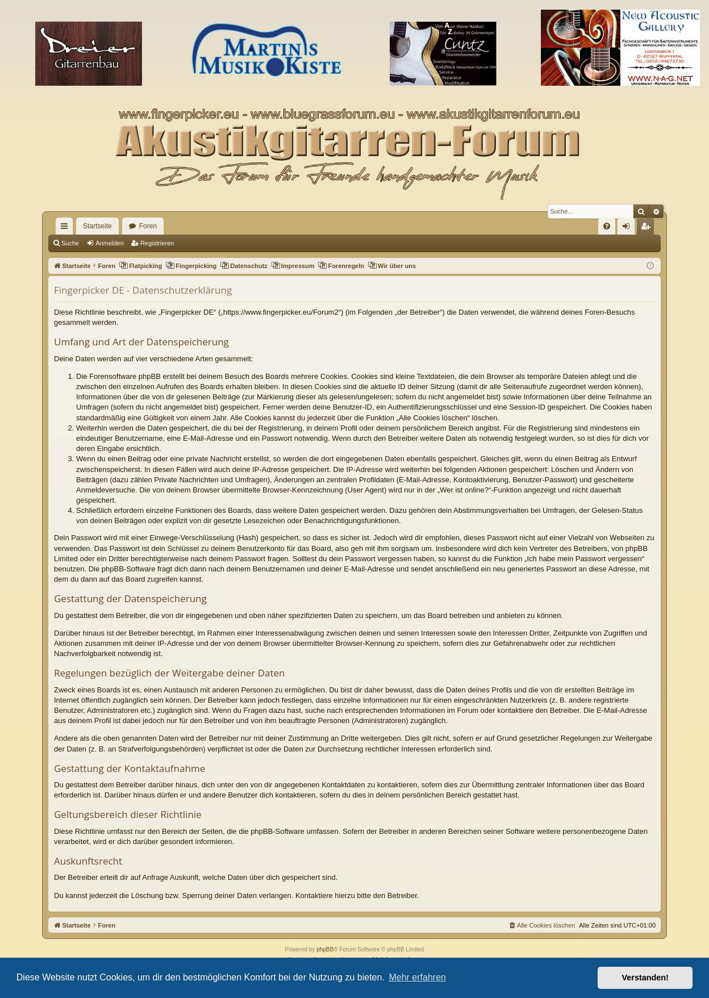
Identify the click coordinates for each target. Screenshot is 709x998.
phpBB (324, 949)
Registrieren (157, 243)
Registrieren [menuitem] (648, 228)
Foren (148, 226)
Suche (70, 243)
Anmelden (109, 243)
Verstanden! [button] (645, 977)
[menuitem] (606, 226)
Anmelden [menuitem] (629, 228)
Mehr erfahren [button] (417, 977)
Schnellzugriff (66, 228)
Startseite (97, 226)
